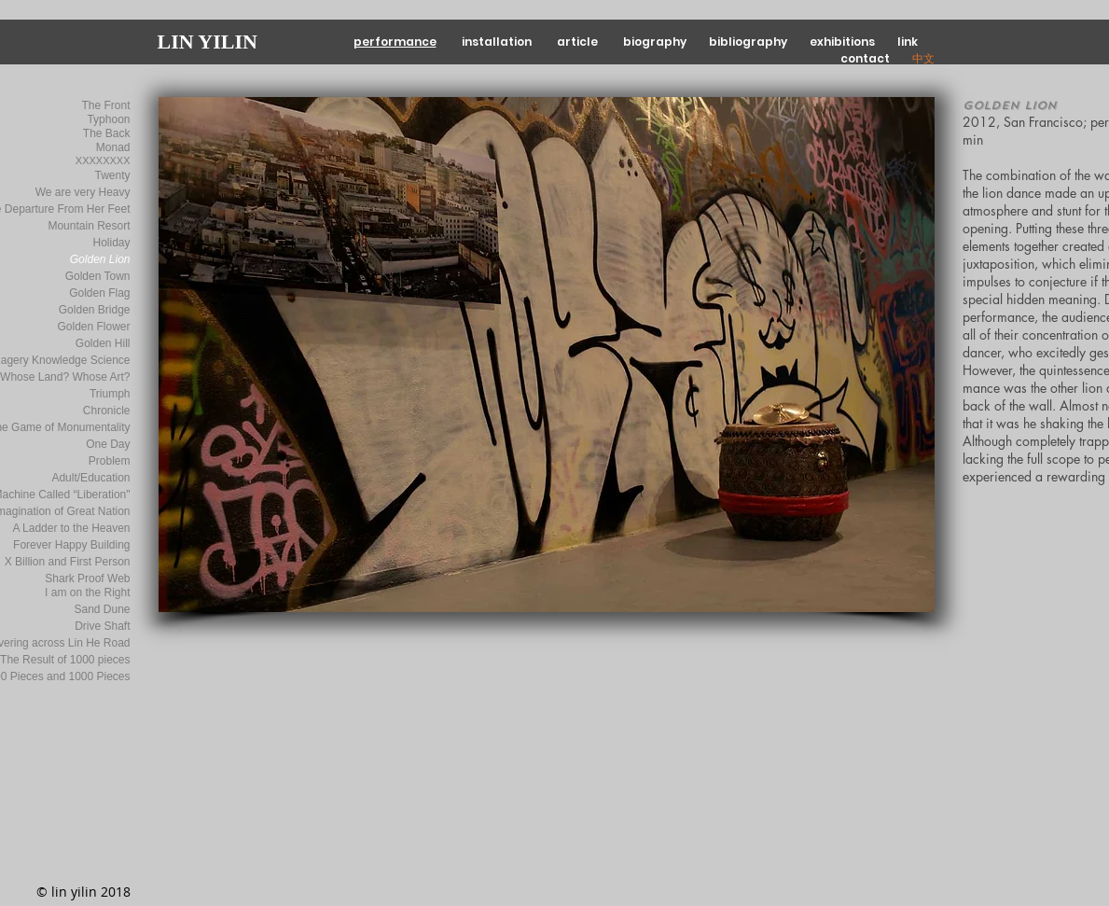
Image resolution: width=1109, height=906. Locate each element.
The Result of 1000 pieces (65, 659)
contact (866, 58)
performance (395, 41)
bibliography (748, 41)
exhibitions (844, 41)
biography (657, 41)
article (579, 41)
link (907, 41)
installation (498, 41)
